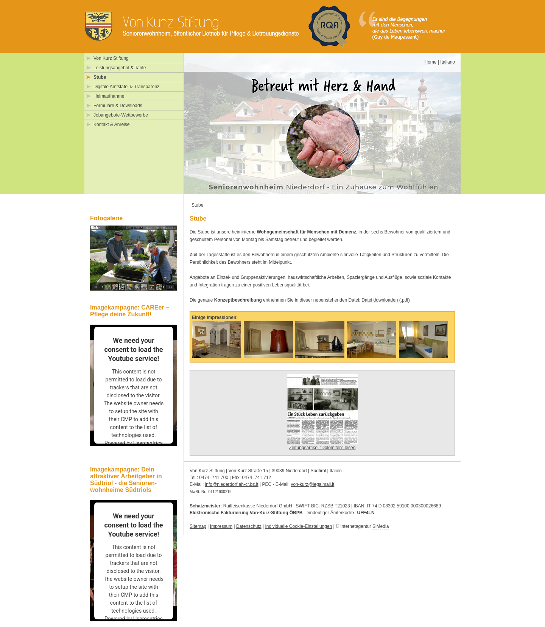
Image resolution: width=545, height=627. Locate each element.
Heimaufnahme (108, 96)
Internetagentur (364, 526)
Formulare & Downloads (117, 105)
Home (430, 62)
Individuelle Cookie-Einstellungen (298, 526)
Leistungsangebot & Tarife (119, 67)
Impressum (221, 526)
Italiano (447, 62)
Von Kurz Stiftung (111, 58)
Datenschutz (249, 526)
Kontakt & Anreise (111, 124)
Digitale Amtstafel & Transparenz (126, 86)
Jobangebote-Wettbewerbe (120, 115)
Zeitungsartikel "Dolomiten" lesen (322, 447)
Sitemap (198, 526)
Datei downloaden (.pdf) (385, 300)
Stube (99, 77)
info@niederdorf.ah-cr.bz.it (231, 484)
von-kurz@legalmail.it (312, 484)
